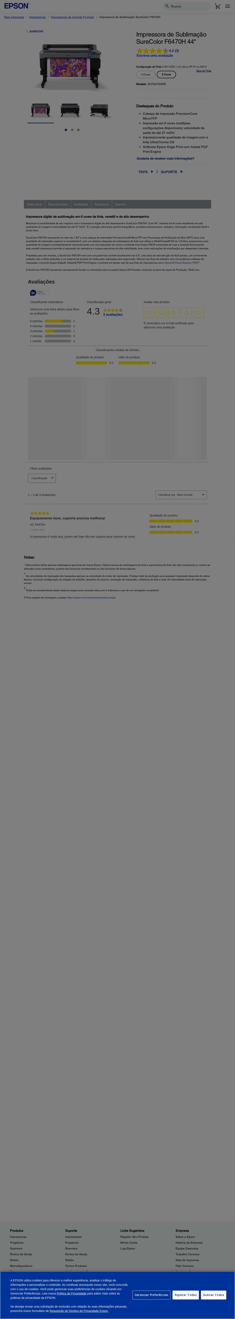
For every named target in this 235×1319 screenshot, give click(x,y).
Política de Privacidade (71, 1293)
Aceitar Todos (213, 1295)
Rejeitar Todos (186, 1295)
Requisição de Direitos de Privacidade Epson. (79, 1311)
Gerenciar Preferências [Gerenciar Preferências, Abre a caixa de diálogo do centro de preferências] (151, 1295)
